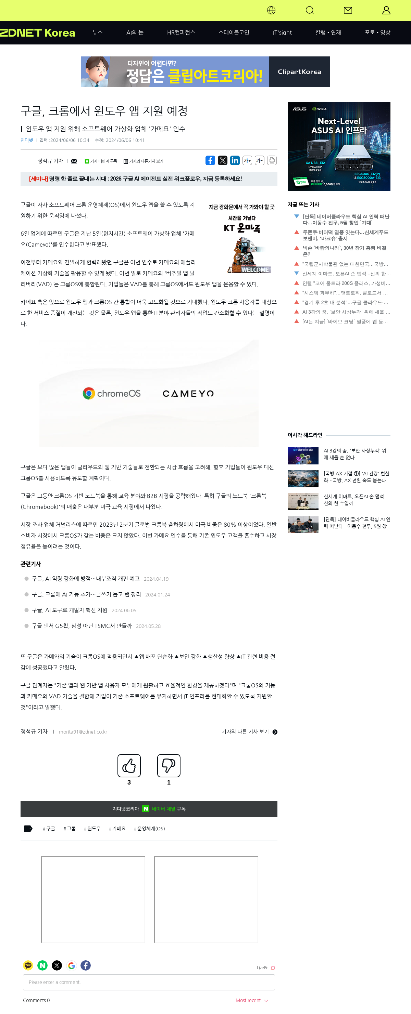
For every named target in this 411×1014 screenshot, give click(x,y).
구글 (50, 828)
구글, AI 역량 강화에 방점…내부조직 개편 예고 (86, 578)
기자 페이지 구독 (101, 161)
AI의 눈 (135, 32)
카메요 (119, 828)
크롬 (71, 828)
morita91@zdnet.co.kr (83, 731)
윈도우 (94, 828)
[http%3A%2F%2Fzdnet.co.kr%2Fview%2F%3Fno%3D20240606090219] (235, 160)
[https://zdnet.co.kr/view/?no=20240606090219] (210, 160)
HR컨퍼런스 (181, 32)
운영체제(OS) (151, 828)
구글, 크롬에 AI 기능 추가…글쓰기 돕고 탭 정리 (86, 594)
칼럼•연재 (328, 32)
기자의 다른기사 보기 (143, 161)
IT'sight (282, 32)
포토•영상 (377, 32)
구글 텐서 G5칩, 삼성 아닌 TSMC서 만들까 (82, 626)
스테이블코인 (234, 32)
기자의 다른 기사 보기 (249, 731)
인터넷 (27, 140)
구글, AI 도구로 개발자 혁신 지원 (70, 610)
